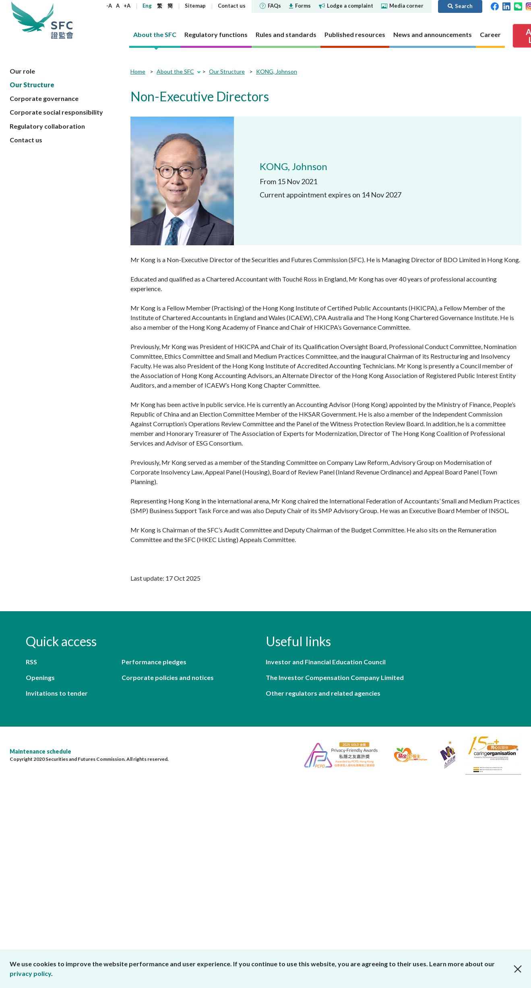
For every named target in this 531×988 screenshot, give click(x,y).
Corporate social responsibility (56, 112)
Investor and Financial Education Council (326, 662)
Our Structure (32, 84)
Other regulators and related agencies (323, 693)
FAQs (270, 5)
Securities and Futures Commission (62, 20)
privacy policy (30, 973)
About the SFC (175, 71)
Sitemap (195, 5)
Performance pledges (154, 662)
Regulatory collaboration (47, 126)
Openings (40, 677)
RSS (31, 662)
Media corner (402, 5)
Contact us (232, 5)
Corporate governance (44, 98)
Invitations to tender (57, 693)
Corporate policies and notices (168, 677)
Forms (300, 5)
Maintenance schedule (40, 751)
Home (137, 71)
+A (127, 5)
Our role (22, 71)
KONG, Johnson (276, 71)
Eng (147, 5)
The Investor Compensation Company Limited (335, 677)
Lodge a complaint (346, 5)
